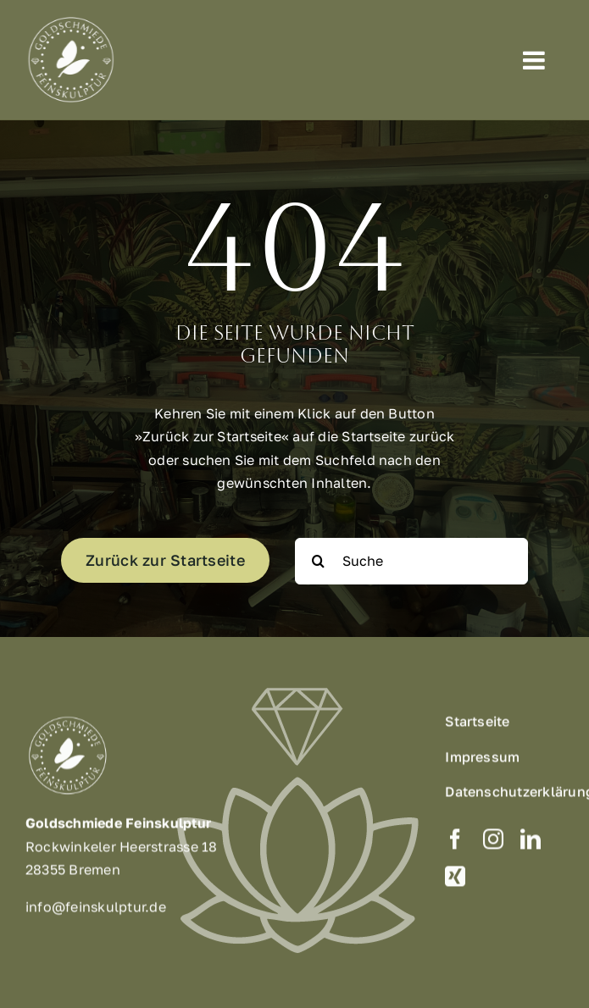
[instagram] (493, 844)
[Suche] (411, 561)
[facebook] (455, 844)
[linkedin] (530, 844)
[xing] (455, 881)
